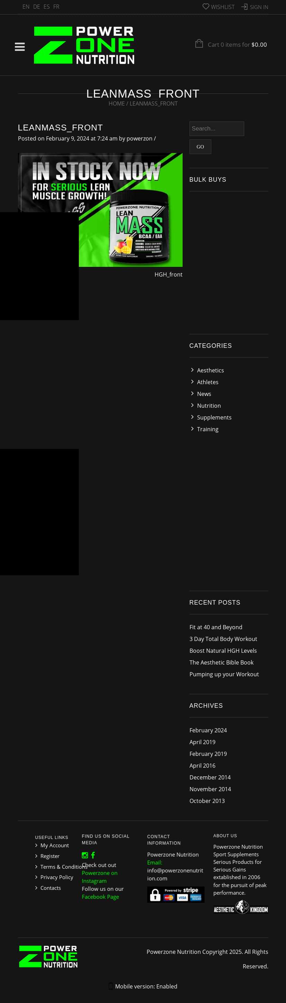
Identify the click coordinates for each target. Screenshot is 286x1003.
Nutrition (209, 405)
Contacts (50, 887)
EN (26, 6)
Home (117, 103)
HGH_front (169, 274)
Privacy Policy (56, 877)
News (204, 394)
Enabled (166, 986)
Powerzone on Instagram (101, 875)
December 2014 (210, 777)
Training (208, 429)
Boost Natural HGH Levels (223, 650)
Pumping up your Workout (224, 674)
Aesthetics (210, 370)
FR (56, 6)
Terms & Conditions (63, 866)
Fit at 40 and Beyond (216, 627)
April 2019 (202, 742)
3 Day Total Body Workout (223, 639)
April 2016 (202, 765)
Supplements (214, 417)
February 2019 (208, 754)
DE (36, 6)
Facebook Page (102, 892)
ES (47, 6)
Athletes (208, 382)
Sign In (259, 6)
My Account (54, 845)
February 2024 (208, 730)
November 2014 (210, 789)
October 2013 (207, 801)
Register (49, 855)
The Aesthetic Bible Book (221, 662)
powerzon (140, 138)
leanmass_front (60, 127)
